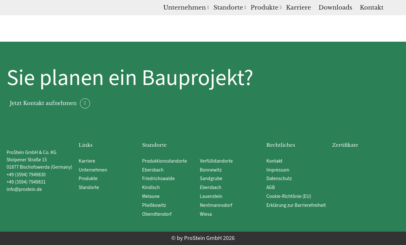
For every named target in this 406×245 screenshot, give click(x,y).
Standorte (228, 7)
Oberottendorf (157, 214)
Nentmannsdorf (216, 205)
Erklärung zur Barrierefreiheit (296, 205)
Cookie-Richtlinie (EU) (288, 196)
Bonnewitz (211, 169)
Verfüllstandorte (216, 161)
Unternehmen (184, 7)
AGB (270, 187)
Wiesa (206, 214)
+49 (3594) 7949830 (26, 174)
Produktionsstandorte (164, 161)
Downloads (335, 7)
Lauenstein (211, 196)
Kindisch (151, 187)
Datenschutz (279, 178)
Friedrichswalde (158, 178)
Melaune (151, 196)
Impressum (278, 169)
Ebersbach (153, 169)
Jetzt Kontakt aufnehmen (43, 103)
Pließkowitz (154, 205)
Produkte (264, 7)
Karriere (298, 7)
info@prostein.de (24, 189)
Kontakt (371, 7)
